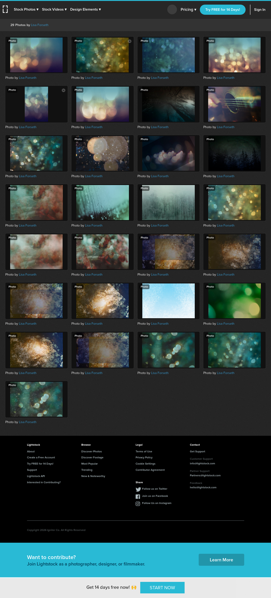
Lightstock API (36, 476)
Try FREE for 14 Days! (222, 9)
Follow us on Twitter (154, 489)
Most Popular (89, 464)
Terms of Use (144, 451)
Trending (86, 470)
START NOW (162, 587)
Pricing (188, 10)
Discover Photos (91, 451)
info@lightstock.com (202, 463)
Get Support (197, 451)
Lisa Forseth (40, 25)
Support (32, 470)
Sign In (259, 9)
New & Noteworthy (93, 476)
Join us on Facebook (155, 496)
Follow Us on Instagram (156, 503)
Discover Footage (92, 457)
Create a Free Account (41, 457)
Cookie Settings (145, 464)
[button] (27, 9)
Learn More (221, 559)
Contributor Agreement (150, 470)
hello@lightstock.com (203, 487)
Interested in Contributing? (44, 482)
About (31, 451)
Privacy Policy (144, 457)
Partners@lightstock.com (205, 475)
